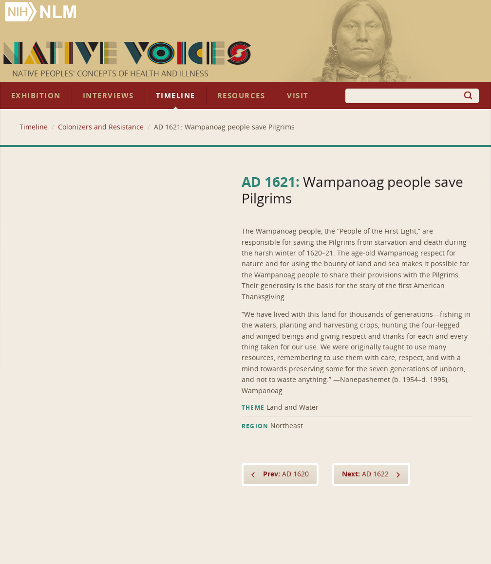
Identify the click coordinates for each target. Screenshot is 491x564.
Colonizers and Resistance (101, 127)
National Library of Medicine (41, 12)
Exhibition (36, 95)
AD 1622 (365, 474)
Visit (298, 95)
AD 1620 (286, 474)
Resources (241, 95)
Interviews (108, 95)
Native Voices (128, 53)
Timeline (175, 95)
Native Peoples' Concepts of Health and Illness (110, 73)
